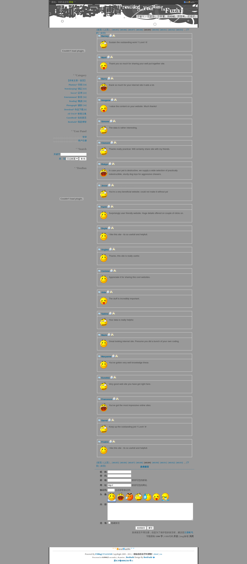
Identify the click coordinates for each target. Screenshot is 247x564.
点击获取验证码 (122, 490)
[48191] (164, 29)
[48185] (115, 29)
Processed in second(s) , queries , (109, 557)
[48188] (140, 29)
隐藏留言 (114, 523)
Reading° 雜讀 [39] (77, 101)
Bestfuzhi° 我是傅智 (77, 122)
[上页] (106, 29)
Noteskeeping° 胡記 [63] (75, 88)
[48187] (131, 29)
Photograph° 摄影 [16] (76, 105)
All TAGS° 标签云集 (77, 113)
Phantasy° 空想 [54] (77, 84)
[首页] (99, 29)
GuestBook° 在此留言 (76, 117)
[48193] (179, 29)
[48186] (123, 29)
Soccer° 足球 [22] (78, 93)
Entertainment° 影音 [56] (75, 97)
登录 (84, 137)
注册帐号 (188, 532)
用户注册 (82, 140)
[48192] (171, 29)
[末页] (102, 33)
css (161, 554)
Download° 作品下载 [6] (75, 109)
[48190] (155, 29)
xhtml (155, 554)
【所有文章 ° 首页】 (76, 80)
